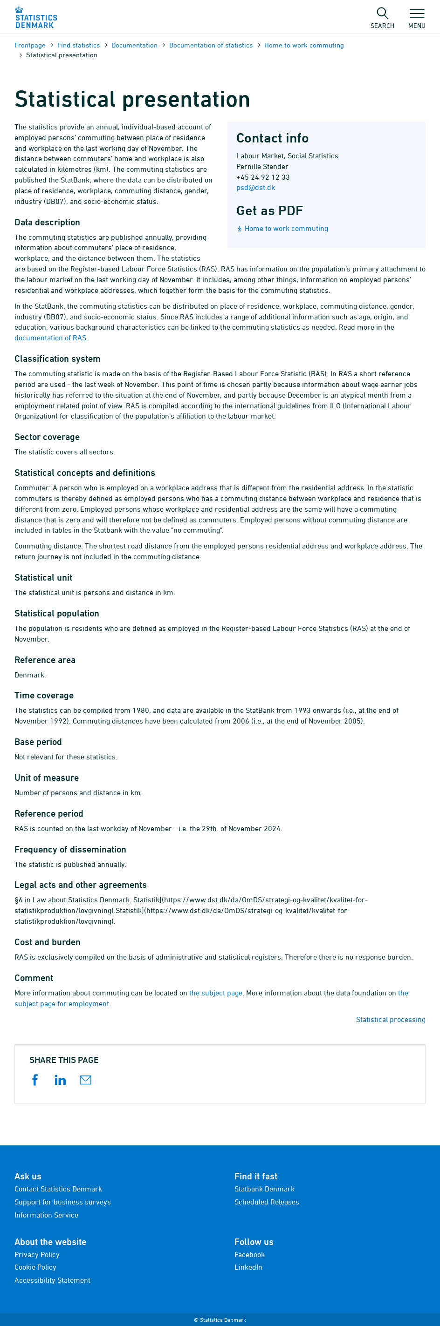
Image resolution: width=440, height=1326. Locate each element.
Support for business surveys (62, 1201)
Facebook (249, 1254)
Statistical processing (391, 1019)
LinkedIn (248, 1267)
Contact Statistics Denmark (58, 1188)
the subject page (215, 992)
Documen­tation (134, 45)
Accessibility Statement (52, 1280)
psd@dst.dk (255, 187)
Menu (417, 21)
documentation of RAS (50, 337)
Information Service (46, 1215)
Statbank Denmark (264, 1188)
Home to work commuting (304, 45)
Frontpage (30, 45)
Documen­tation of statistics (211, 45)
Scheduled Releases (266, 1201)
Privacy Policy (37, 1254)
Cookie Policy (35, 1267)
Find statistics (78, 45)
